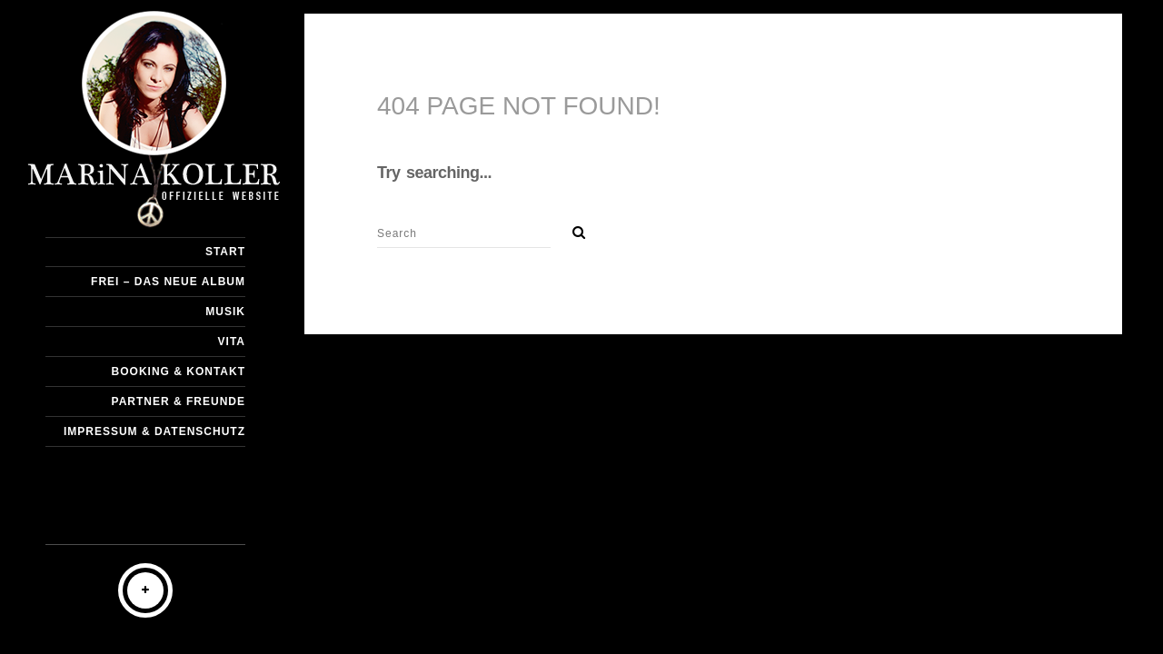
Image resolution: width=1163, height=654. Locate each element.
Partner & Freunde (178, 401)
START (225, 251)
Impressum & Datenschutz (154, 431)
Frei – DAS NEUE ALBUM (168, 281)
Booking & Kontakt (178, 371)
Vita (231, 341)
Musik (225, 311)
